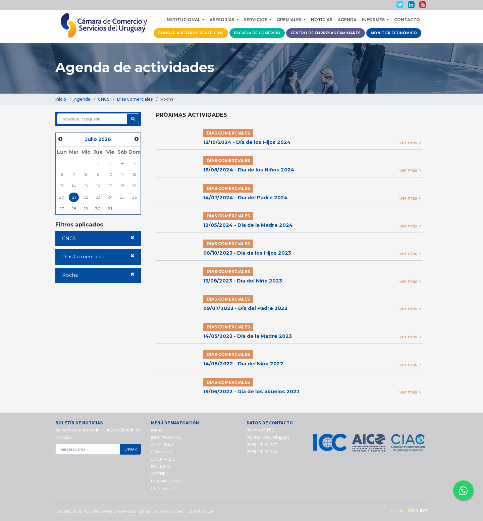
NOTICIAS (321, 19)
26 (134, 197)
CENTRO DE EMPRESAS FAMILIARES (325, 33)
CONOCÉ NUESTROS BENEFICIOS (191, 33)
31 (110, 208)
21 (74, 197)
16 (98, 185)
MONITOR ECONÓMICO (394, 33)
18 (122, 185)
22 (86, 197)
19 (134, 185)
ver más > (410, 142)
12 (134, 174)
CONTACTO (407, 19)
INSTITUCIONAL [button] (183, 19)
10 (110, 174)
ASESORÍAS (162, 444)
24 (110, 197)
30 (98, 208)
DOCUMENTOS (166, 480)
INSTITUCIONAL (166, 437)
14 (74, 185)
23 (98, 197)
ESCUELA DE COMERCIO (257, 33)
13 (62, 185)
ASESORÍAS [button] (222, 19)
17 (110, 185)
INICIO (157, 429)
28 (73, 208)
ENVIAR (130, 449)
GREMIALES (163, 459)
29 (86, 208)
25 (122, 197)
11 (122, 174)
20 (61, 197)
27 (61, 208)
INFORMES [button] (374, 19)
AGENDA (347, 19)
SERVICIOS (162, 451)
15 (86, 185)
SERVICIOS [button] (256, 19)
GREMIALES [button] (290, 19)
